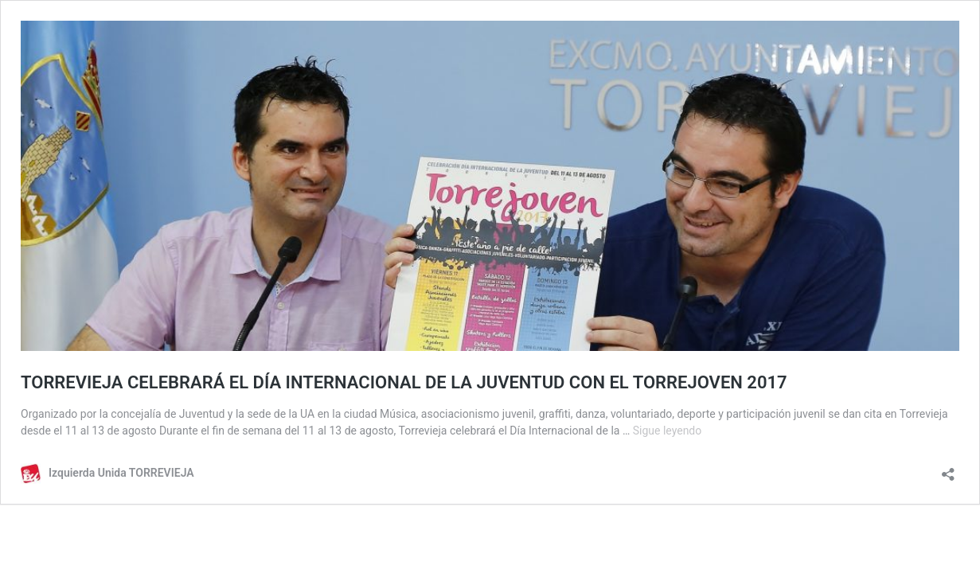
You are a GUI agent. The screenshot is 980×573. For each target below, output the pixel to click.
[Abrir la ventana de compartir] (948, 469)
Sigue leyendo (667, 430)
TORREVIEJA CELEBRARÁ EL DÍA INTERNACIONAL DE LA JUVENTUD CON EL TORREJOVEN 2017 (404, 382)
